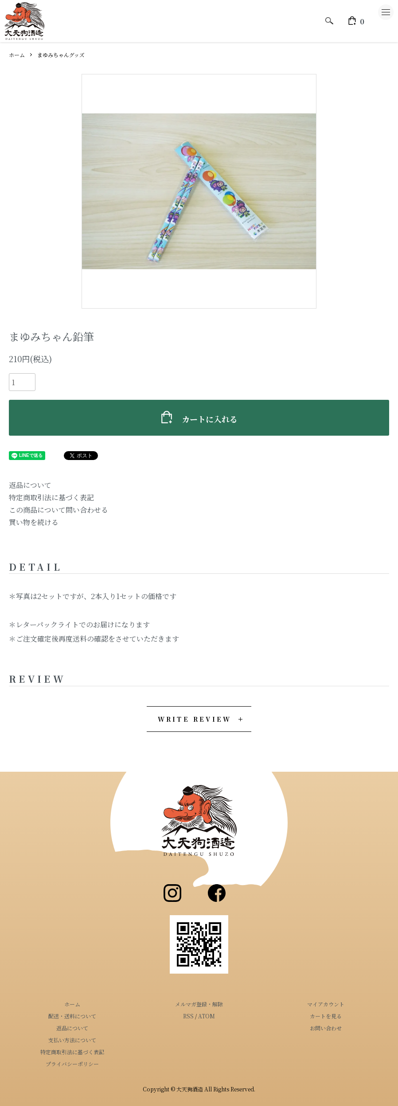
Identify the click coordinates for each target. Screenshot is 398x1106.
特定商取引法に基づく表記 (51, 497)
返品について (30, 485)
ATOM (206, 1016)
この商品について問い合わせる (58, 510)
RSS (188, 1016)
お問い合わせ (326, 1028)
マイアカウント (325, 1004)
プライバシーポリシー (72, 1063)
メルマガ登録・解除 (199, 1004)
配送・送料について (72, 1016)
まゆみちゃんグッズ (61, 54)
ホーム (17, 54)
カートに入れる (199, 418)
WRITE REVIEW (194, 719)
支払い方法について (72, 1040)
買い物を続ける (34, 522)
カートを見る (326, 1016)
